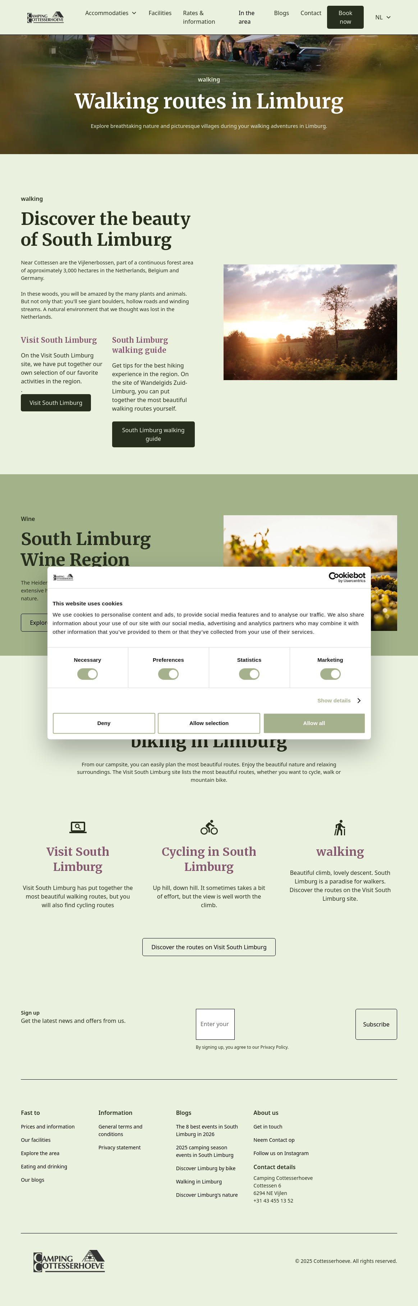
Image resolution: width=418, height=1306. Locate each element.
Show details (334, 700)
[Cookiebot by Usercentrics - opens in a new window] (334, 577)
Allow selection (209, 723)
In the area (246, 17)
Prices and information (48, 1126)
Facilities (159, 13)
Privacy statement (119, 1147)
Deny (104, 723)
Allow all (314, 723)
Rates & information (199, 17)
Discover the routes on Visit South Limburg (209, 947)
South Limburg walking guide (153, 434)
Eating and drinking (44, 1166)
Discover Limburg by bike (206, 1168)
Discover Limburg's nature (207, 1194)
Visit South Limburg (55, 403)
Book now (345, 17)
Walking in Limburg (199, 1181)
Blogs (281, 13)
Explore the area (40, 1153)
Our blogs (32, 1179)
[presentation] (295, 1023)
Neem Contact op (274, 1139)
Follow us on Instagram (281, 1153)
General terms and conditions (120, 1130)
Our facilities (36, 1139)
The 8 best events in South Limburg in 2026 (207, 1130)
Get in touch (267, 1126)
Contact (310, 13)
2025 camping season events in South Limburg (205, 1151)
